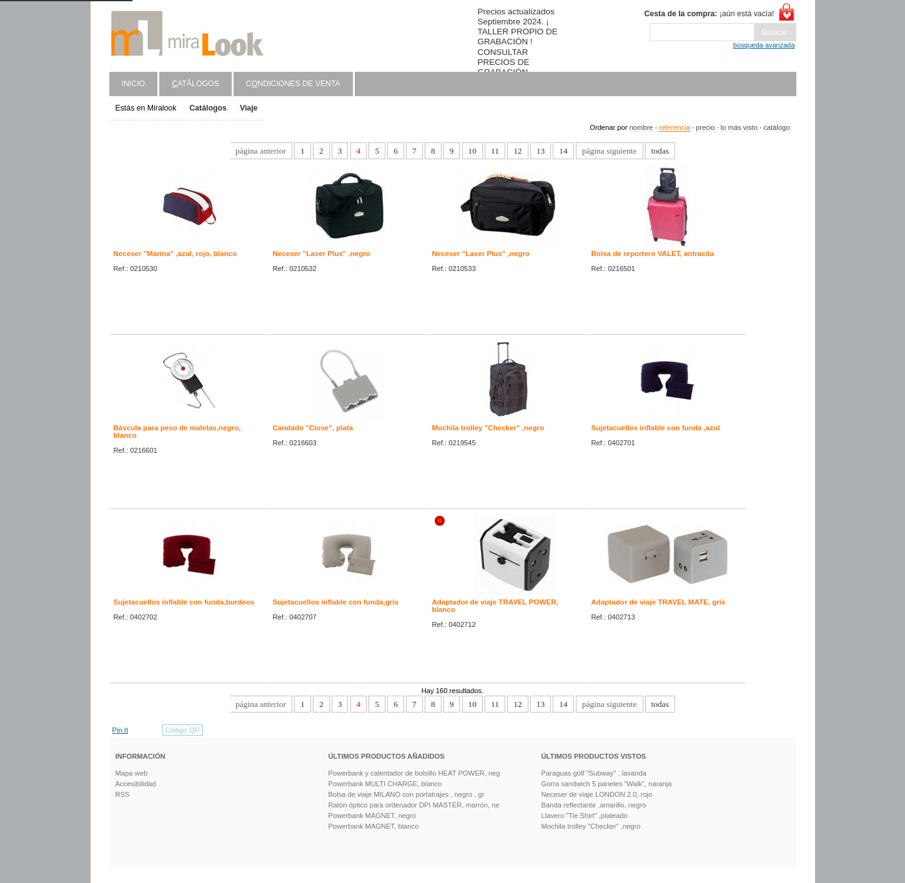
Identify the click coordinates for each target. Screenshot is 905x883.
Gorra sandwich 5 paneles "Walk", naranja (607, 783)
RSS (123, 794)
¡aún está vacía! (709, 13)
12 (517, 150)
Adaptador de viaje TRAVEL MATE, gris (658, 602)
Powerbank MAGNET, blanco (374, 826)
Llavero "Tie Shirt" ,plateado (585, 815)
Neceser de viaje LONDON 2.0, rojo (597, 794)
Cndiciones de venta (293, 83)
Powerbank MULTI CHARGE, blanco (385, 783)
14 (563, 150)
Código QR (183, 730)
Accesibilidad (136, 783)
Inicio (134, 83)
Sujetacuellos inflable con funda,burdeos (184, 602)
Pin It (120, 730)
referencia (674, 127)
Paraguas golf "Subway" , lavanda (594, 773)
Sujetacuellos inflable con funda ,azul (655, 428)
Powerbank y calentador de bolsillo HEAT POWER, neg (414, 773)
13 (541, 150)
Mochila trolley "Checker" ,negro (488, 428)
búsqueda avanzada (764, 45)
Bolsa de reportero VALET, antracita (653, 253)
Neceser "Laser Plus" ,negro (321, 253)
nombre (641, 127)
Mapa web (132, 773)
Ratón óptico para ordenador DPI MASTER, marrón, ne (414, 805)
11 (495, 150)
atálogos (195, 83)
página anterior (260, 150)
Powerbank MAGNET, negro (373, 815)
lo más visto (739, 127)
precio (705, 127)
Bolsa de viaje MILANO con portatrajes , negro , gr (407, 794)
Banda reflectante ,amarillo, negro (594, 805)
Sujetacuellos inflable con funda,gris (335, 602)
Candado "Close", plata (313, 428)
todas (660, 150)
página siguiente (609, 150)
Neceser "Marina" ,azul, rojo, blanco (175, 253)
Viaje (249, 108)
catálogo (776, 127)
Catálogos (208, 108)
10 (472, 150)
